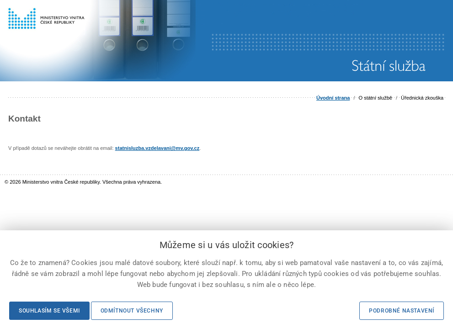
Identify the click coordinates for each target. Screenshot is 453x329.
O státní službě (375, 98)
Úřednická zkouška (422, 98)
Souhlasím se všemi (49, 311)
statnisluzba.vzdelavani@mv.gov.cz (157, 148)
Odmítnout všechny (132, 311)
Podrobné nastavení (401, 311)
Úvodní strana (333, 98)
